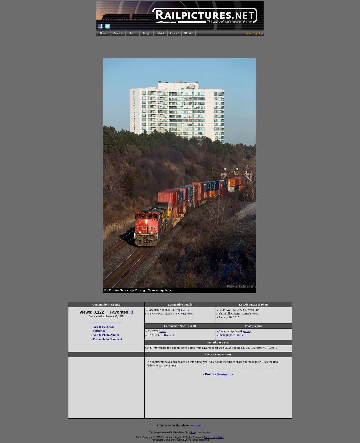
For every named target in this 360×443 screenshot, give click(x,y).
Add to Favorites (103, 326)
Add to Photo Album (106, 335)
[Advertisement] (180, 47)
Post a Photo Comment (107, 339)
